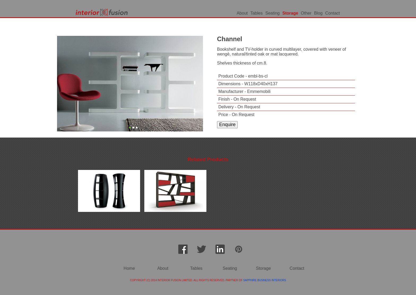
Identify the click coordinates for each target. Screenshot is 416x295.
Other (306, 13)
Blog (318, 13)
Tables (256, 13)
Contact (332, 13)
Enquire (227, 124)
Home (129, 268)
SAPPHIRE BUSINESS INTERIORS (264, 280)
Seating (272, 13)
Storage (290, 13)
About (242, 13)
